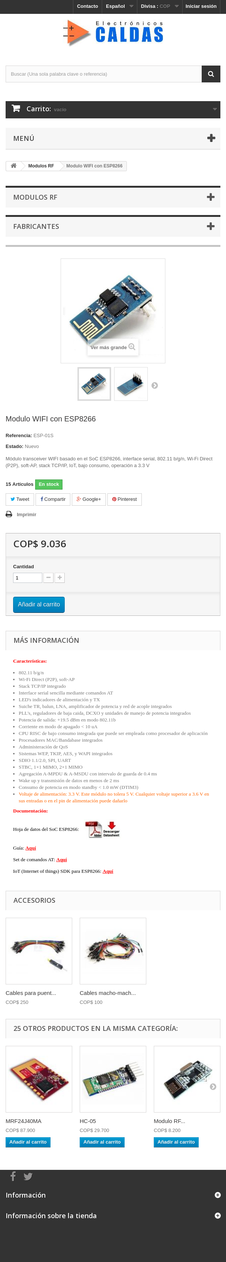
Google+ (89, 499)
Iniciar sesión (201, 6)
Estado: (15, 446)
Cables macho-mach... (108, 993)
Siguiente (154, 385)
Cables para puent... (31, 993)
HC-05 (88, 1121)
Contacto (87, 6)
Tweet (19, 499)
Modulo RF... (169, 1121)
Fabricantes (36, 226)
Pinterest (124, 499)
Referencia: (19, 435)
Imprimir (26, 514)
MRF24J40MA (24, 1121)
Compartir (53, 499)
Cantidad (23, 566)
